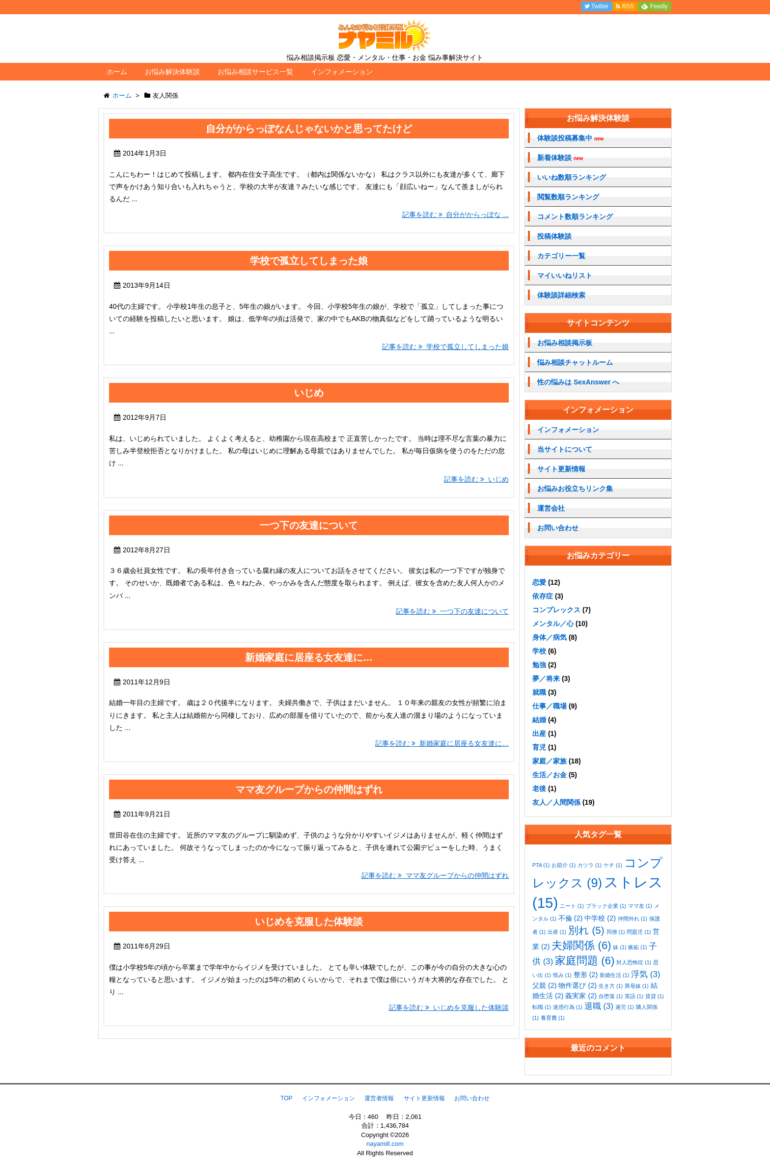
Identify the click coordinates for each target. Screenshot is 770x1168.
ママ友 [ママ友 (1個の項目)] (640, 906)
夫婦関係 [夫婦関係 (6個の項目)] (581, 945)
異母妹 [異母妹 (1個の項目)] (637, 986)
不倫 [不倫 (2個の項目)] (570, 918)
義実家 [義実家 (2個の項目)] (581, 996)
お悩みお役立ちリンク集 (575, 488)
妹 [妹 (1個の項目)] (619, 947)
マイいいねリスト (564, 275)
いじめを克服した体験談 (309, 921)
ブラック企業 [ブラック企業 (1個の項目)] (606, 906)
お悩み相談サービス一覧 (255, 72)
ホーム (117, 72)
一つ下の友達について (309, 525)
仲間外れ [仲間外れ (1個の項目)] (632, 919)
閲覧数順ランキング (568, 196)
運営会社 (551, 508)
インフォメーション (342, 72)
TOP (286, 1098)
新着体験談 (560, 158)
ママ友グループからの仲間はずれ (309, 789)
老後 (539, 788)
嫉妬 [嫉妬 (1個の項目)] (637, 947)
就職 (539, 692)
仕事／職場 (549, 706)
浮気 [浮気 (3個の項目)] (645, 974)
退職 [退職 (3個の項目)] (598, 1006)
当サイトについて (564, 449)
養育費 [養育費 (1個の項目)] (553, 1018)
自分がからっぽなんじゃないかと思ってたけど (309, 128)
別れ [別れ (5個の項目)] (586, 930)
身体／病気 (549, 637)
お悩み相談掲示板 (564, 342)
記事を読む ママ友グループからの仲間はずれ (435, 875)
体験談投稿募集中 (570, 138)
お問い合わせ (557, 527)
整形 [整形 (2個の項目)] (586, 974)
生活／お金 (549, 775)
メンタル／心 (553, 623)
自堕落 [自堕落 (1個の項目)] (611, 996)
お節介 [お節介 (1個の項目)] (563, 865)
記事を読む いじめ (476, 479)
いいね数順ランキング (571, 177)
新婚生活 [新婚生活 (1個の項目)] (614, 975)
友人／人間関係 (556, 802)
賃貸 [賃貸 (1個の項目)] (654, 996)
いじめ (309, 392)
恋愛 (539, 582)
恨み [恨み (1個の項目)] (562, 975)
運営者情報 (379, 1098)
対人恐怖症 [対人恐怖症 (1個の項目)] (633, 962)
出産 (539, 733)
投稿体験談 (554, 236)
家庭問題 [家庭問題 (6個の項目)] (584, 960)
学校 (539, 651)
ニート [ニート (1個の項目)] (572, 906)
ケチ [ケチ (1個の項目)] (613, 865)
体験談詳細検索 (561, 295)
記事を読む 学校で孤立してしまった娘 (445, 347)
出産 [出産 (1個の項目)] (557, 932)
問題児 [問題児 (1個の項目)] (639, 932)
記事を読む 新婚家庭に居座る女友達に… (442, 743)
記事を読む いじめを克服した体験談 (449, 1007)
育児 (539, 747)
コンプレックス (556, 610)
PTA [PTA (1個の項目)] (541, 865)
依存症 (542, 596)
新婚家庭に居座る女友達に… (309, 657)
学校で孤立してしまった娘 (309, 260)
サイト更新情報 (561, 468)
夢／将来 (546, 678)
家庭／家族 (549, 761)
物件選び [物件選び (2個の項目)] (577, 985)
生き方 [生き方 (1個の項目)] (611, 986)
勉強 (539, 665)
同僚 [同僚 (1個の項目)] (615, 932)
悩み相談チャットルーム (575, 362)
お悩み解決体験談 (172, 72)
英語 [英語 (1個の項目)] (634, 996)
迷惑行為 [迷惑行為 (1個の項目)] (567, 1007)
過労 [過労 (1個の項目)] (624, 1007)
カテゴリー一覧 (561, 255)
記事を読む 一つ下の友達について (452, 611)
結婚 (539, 720)
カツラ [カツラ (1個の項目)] (590, 865)
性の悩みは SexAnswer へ (578, 382)
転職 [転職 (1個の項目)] (541, 1007)
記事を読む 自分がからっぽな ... (455, 214)
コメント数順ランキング (575, 216)
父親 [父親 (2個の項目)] (544, 985)
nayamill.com (385, 1143)
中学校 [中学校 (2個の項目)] (600, 918)
